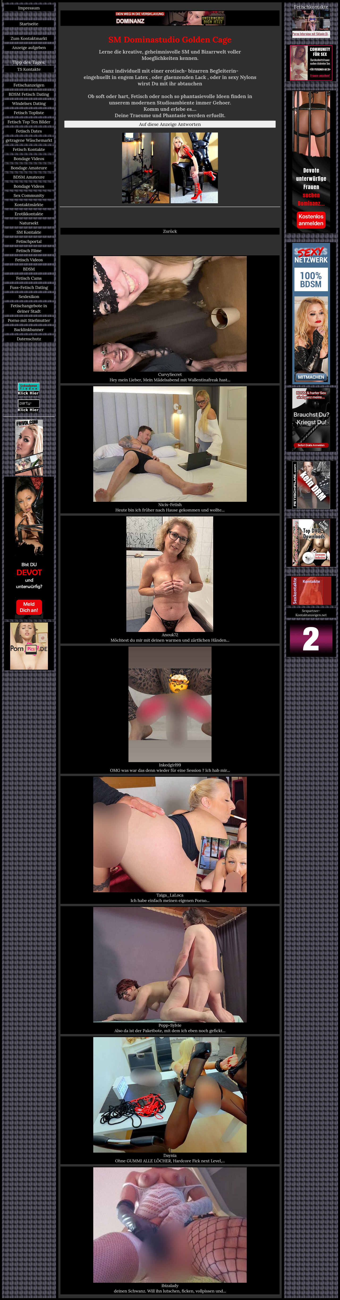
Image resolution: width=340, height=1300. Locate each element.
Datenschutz (29, 338)
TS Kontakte (29, 69)
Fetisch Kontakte (29, 149)
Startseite (29, 23)
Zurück (170, 231)
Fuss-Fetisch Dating (29, 287)
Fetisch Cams (29, 278)
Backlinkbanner (29, 329)
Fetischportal (29, 241)
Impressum (29, 8)
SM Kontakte (29, 232)
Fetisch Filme (29, 250)
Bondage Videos (29, 158)
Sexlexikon (29, 296)
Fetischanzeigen (28, 85)
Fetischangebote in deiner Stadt (29, 308)
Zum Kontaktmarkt (29, 38)
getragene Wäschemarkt (29, 140)
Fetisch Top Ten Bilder (29, 122)
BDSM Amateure (29, 177)
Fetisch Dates (29, 131)
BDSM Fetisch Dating (29, 94)
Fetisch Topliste (29, 112)
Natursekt (28, 223)
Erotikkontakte (29, 213)
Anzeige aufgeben (29, 47)
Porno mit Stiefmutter (29, 320)
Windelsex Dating (29, 103)
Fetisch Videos (29, 259)
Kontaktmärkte (28, 204)
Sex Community (29, 195)
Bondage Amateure (29, 167)
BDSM (29, 269)
